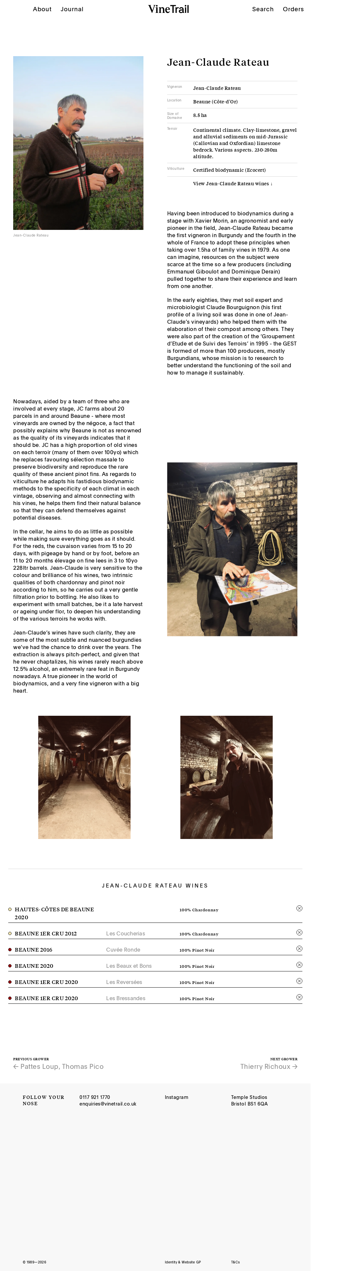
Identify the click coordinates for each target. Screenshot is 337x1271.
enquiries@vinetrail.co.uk (108, 1104)
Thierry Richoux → (269, 1066)
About (42, 9)
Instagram (177, 1097)
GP (198, 1262)
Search (263, 9)
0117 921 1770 (94, 1097)
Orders (293, 9)
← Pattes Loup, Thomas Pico (58, 1066)
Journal (72, 9)
